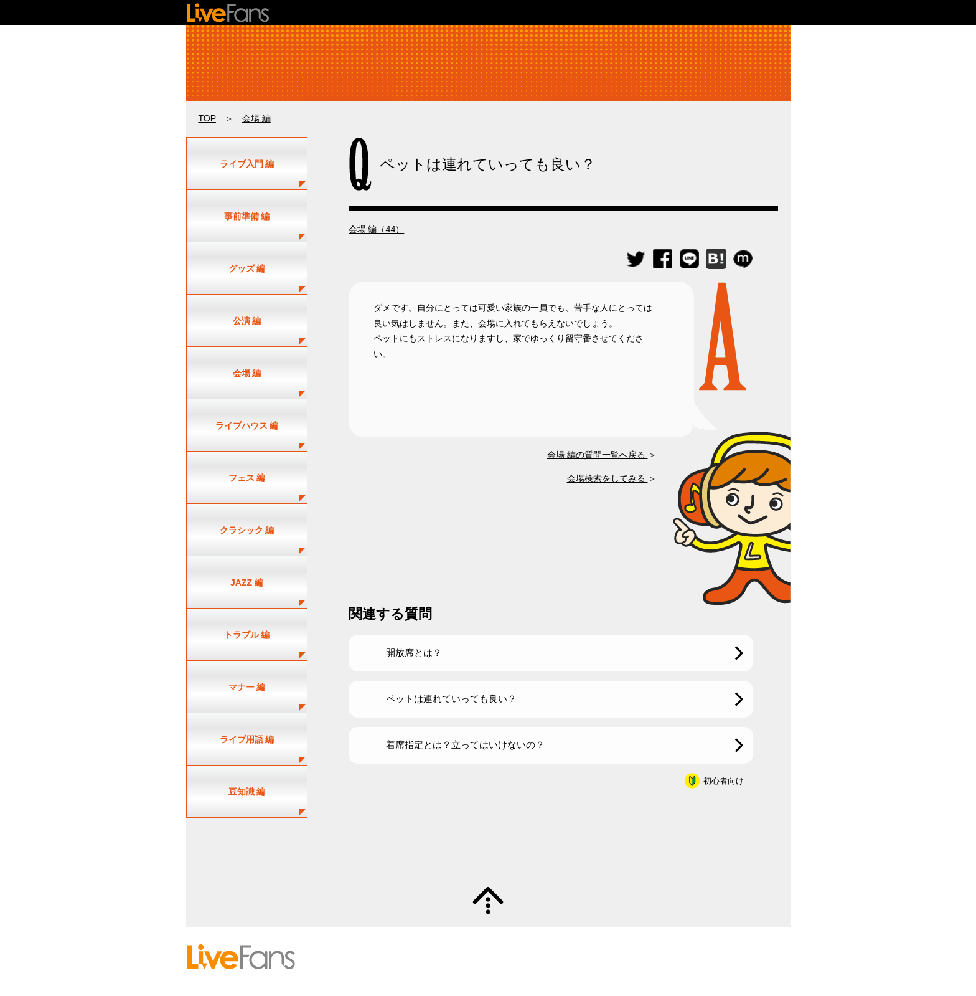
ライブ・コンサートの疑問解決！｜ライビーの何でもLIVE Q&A (488, 63)
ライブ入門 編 (247, 164)
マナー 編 (247, 687)
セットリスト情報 (346, 945)
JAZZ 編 (246, 582)
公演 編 (247, 321)
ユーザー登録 (479, 945)
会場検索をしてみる (607, 478)
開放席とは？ (414, 652)
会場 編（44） (377, 229)
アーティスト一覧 (416, 945)
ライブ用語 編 (247, 739)
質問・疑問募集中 (488, 852)
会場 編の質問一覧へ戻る (597, 455)
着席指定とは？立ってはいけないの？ (465, 744)
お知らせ (711, 956)
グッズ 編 (247, 268)
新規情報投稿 (534, 945)
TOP (207, 118)
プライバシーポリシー (608, 956)
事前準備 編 (247, 216)
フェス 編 (247, 478)
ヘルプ (453, 956)
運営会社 (671, 956)
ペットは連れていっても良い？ (451, 698)
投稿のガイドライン (397, 956)
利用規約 (545, 956)
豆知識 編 (247, 792)
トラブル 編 (247, 635)
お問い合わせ (497, 956)
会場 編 (256, 118)
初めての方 (335, 956)
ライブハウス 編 (247, 425)
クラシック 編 (247, 530)
